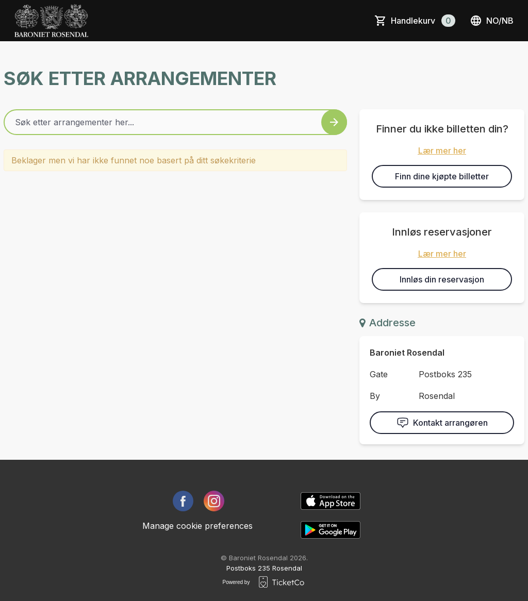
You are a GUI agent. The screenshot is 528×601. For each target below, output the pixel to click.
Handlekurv (423, 20)
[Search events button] (334, 122)
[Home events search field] (175, 122)
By (375, 396)
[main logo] (51, 20)
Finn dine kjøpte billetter (442, 176)
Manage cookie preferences (197, 526)
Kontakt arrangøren (442, 422)
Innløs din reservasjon (442, 279)
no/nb (492, 20)
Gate (379, 374)
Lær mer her (442, 150)
